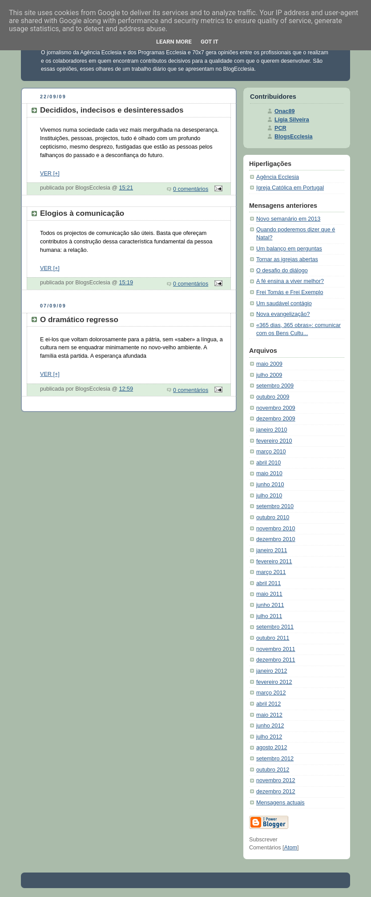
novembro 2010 (275, 528)
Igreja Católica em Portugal (290, 188)
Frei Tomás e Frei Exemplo (289, 292)
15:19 (126, 282)
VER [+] (50, 173)
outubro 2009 (272, 397)
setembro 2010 (275, 506)
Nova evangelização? (283, 314)
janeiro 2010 (271, 430)
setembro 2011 (275, 627)
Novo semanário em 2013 (288, 219)
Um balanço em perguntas (289, 249)
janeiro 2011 (271, 550)
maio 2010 (269, 473)
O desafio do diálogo (282, 270)
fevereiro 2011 (274, 561)
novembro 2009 (275, 408)
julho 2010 (269, 496)
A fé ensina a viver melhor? (290, 281)
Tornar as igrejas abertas (287, 259)
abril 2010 (268, 463)
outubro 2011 (272, 638)
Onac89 (284, 111)
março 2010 (271, 451)
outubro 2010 (272, 517)
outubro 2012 (272, 770)
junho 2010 (270, 484)
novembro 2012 (275, 780)
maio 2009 (269, 364)
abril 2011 (268, 583)
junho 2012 (270, 726)
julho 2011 (269, 616)
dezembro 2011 (275, 660)
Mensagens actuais (280, 803)
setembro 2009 (275, 386)
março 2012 (271, 693)
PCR (280, 128)
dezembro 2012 (275, 791)
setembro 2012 (275, 759)
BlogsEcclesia (293, 136)
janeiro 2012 (271, 671)
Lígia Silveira (291, 120)
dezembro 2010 (275, 539)
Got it (209, 41)
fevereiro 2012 (274, 682)
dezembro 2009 (275, 419)
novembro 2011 (275, 649)
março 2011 (271, 572)
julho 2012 (269, 737)
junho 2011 (270, 605)
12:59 (126, 389)
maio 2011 (269, 594)
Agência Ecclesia (277, 177)
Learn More (174, 41)
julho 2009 (269, 375)
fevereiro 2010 (274, 441)
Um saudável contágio (284, 303)
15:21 (126, 188)
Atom (290, 847)
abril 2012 (268, 704)
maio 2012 (269, 715)
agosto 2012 (271, 747)
